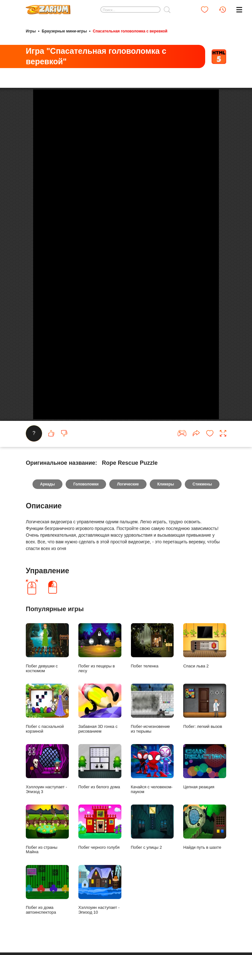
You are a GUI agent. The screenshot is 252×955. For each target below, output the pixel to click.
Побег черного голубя (99, 905)
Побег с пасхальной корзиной (47, 787)
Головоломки (85, 562)
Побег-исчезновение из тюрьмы (152, 787)
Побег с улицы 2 (152, 905)
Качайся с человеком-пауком (152, 847)
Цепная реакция (204, 845)
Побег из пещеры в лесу (99, 726)
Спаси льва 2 (204, 724)
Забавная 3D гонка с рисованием (99, 787)
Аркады (47, 562)
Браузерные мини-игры (64, 31)
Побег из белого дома (99, 845)
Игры (31, 31)
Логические (128, 562)
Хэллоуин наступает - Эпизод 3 (47, 847)
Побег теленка (152, 724)
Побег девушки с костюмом (47, 726)
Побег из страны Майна (47, 907)
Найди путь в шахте (204, 905)
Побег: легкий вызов (204, 784)
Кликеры (165, 562)
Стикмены (202, 562)
